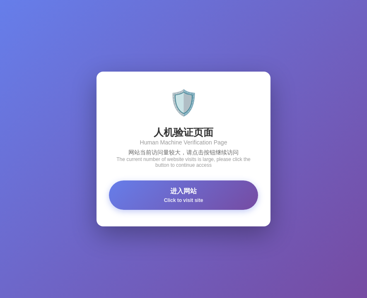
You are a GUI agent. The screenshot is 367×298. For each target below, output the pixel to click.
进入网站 (183, 195)
